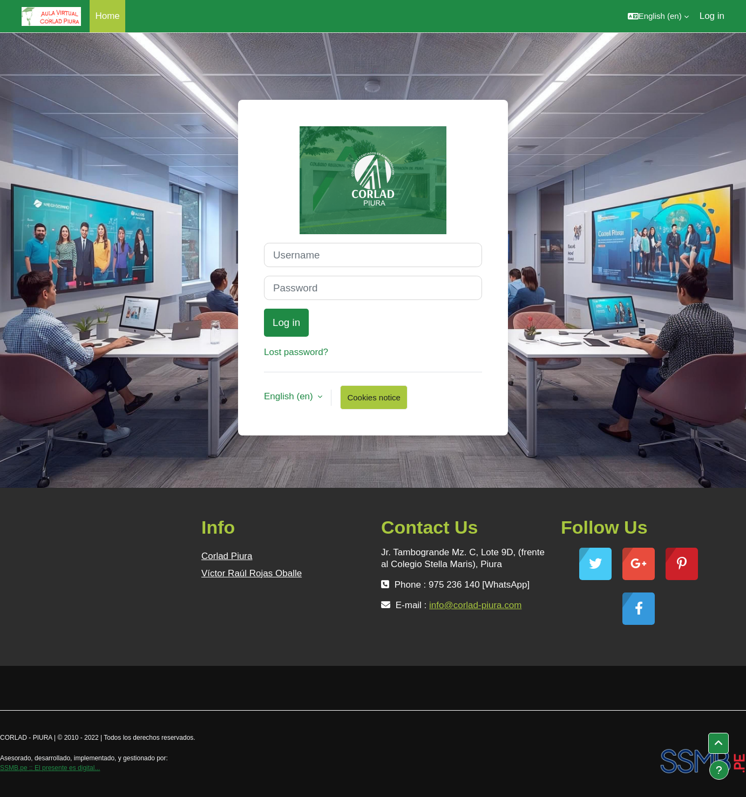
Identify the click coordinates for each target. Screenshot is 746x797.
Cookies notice (373, 397)
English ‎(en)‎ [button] (289, 396)
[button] (658, 16)
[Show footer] (719, 770)
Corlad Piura (227, 556)
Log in (712, 16)
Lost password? (296, 352)
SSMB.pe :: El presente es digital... (50, 768)
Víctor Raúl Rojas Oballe (251, 573)
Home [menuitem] (107, 16)
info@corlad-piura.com (475, 605)
